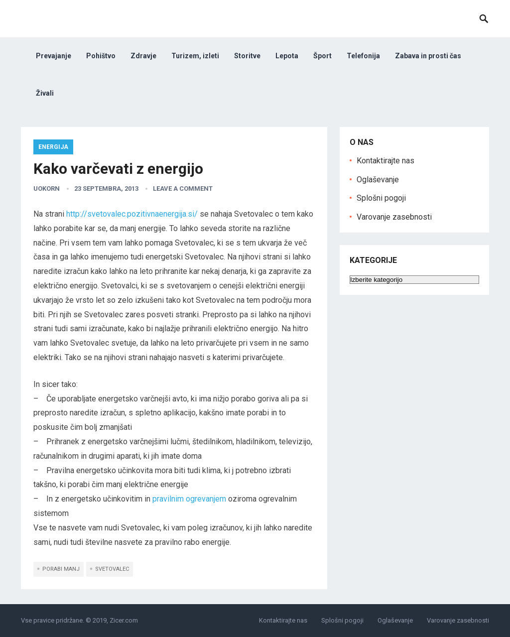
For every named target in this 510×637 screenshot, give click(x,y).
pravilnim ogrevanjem (189, 499)
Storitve (247, 56)
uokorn (46, 188)
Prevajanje (53, 56)
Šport (322, 56)
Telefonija (363, 56)
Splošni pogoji (381, 198)
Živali (45, 93)
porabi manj (61, 569)
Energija (53, 146)
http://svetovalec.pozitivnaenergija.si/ (132, 214)
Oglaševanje (378, 179)
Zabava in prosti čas (428, 56)
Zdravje (143, 56)
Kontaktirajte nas (385, 160)
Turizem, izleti (195, 56)
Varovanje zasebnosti (394, 217)
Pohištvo (101, 56)
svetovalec (112, 569)
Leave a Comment (183, 188)
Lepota (286, 56)
